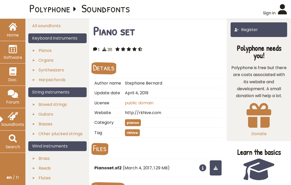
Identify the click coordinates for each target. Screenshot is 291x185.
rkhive (132, 133)
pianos (133, 123)
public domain (139, 103)
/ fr (12, 177)
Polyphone (49, 8)
